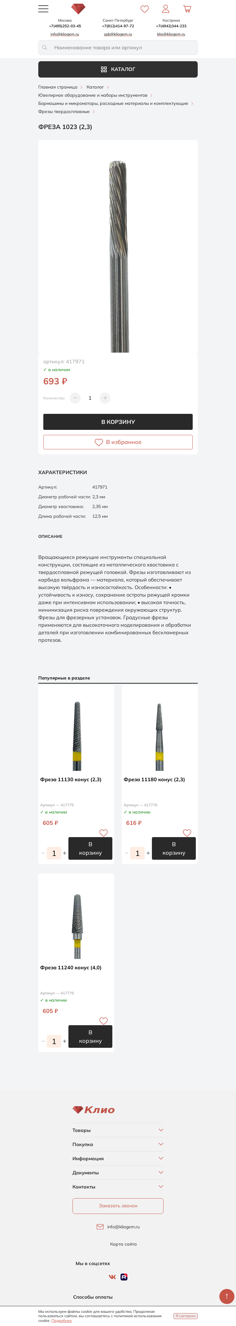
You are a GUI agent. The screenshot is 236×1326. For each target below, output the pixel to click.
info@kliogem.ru (123, 1227)
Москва (65, 20)
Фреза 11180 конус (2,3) (154, 779)
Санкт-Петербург (118, 20)
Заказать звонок (118, 1206)
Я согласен (186, 1315)
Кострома (171, 20)
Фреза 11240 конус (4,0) (71, 967)
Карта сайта (123, 1244)
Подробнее (61, 1320)
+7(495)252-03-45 (65, 26)
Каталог (118, 69)
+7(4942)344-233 (171, 26)
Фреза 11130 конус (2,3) (71, 779)
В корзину (118, 421)
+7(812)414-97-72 (118, 26)
